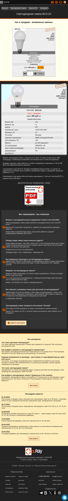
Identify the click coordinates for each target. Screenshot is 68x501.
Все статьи (34, 385)
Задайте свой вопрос (17, 323)
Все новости (33, 438)
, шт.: (34, 70)
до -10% (40, 67)
